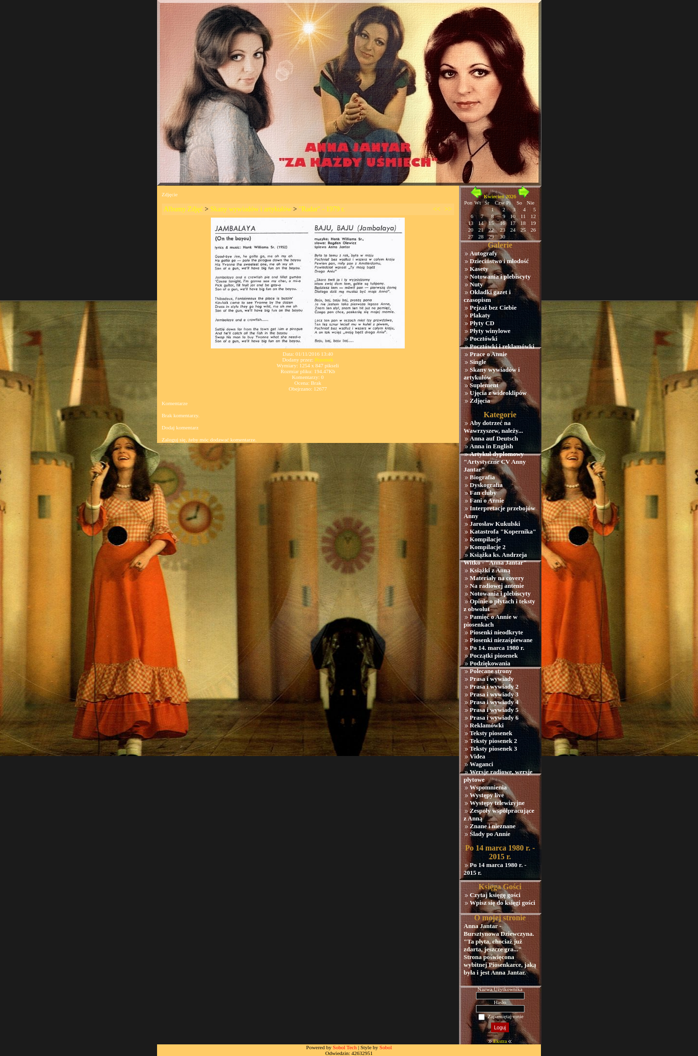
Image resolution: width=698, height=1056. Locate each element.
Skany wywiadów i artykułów (251, 209)
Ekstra (500, 1041)
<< (437, 209)
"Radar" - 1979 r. (322, 209)
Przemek (324, 360)
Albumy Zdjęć (183, 209)
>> (448, 209)
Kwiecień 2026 (500, 196)
